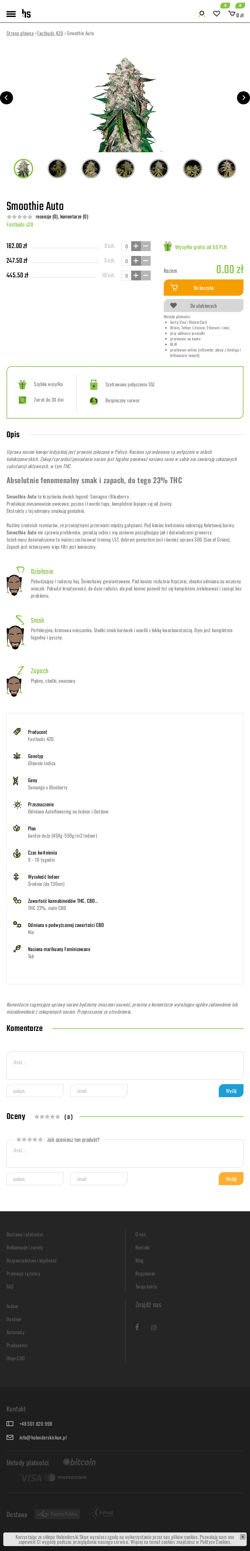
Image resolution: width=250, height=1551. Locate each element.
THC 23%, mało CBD (47, 907)
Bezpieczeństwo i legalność (32, 1260)
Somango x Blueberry (48, 787)
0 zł (235, 15)
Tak (31, 956)
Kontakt (142, 1247)
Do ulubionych (193, 305)
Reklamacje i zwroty (25, 1247)
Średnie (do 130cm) (46, 883)
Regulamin (145, 1273)
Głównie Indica (42, 763)
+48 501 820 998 (36, 1423)
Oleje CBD (16, 1358)
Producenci (17, 1345)
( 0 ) (68, 1117)
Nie (31, 931)
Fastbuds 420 (50, 33)
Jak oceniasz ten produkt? (58, 1140)
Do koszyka (192, 287)
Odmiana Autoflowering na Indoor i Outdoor (68, 811)
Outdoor (14, 1318)
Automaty (15, 1331)
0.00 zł (229, 270)
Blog (139, 1260)
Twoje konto (146, 1286)
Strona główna (20, 33)
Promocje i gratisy (23, 1273)
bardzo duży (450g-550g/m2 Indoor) (62, 835)
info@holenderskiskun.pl (43, 1437)
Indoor (13, 1305)
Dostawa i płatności (25, 1234)
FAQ (10, 1286)
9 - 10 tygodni (41, 859)
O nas (140, 1234)
